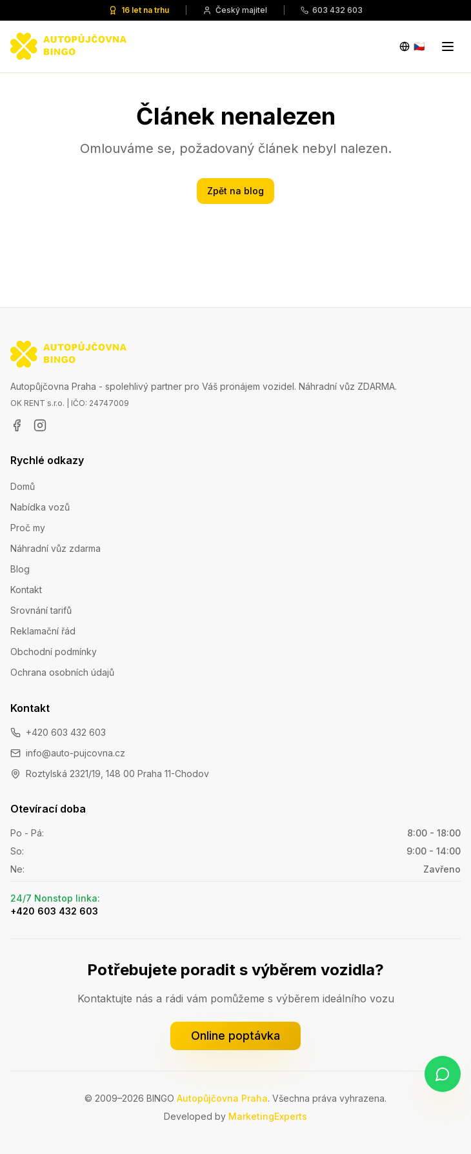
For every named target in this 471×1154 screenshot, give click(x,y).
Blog (20, 568)
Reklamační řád (42, 630)
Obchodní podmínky (53, 651)
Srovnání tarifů (41, 610)
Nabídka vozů (40, 506)
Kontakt (26, 589)
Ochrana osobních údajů (62, 672)
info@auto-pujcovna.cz (75, 752)
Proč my (27, 527)
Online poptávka (235, 1035)
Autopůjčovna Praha (222, 1098)
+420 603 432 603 (66, 732)
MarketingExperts (267, 1116)
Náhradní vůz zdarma (55, 548)
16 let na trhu (138, 10)
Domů (22, 486)
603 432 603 (332, 10)
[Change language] (412, 46)
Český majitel (235, 10)
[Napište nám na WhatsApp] (443, 1074)
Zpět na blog (235, 190)
